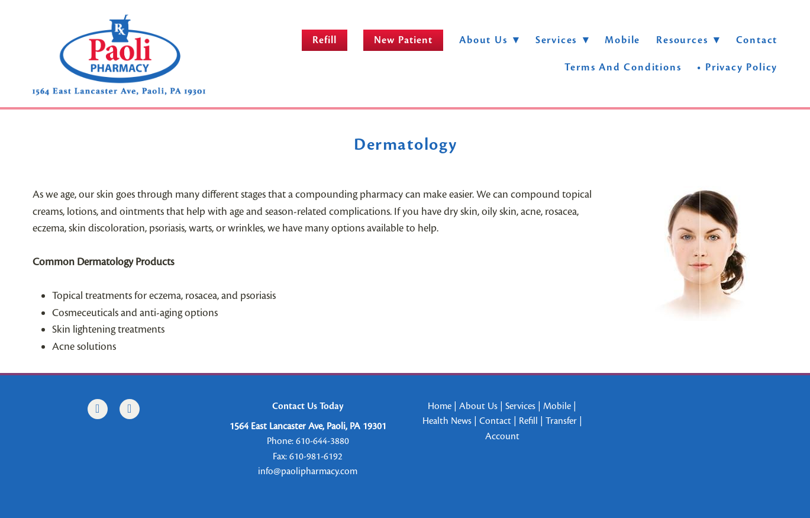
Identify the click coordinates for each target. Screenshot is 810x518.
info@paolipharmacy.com (307, 471)
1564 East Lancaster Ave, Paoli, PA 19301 (308, 426)
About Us (489, 40)
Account (502, 436)
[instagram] (130, 409)
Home (439, 406)
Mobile (622, 40)
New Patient (403, 40)
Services (520, 406)
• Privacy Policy (737, 67)
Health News (447, 421)
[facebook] (98, 409)
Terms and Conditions (622, 67)
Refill (324, 40)
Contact (757, 40)
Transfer (561, 421)
